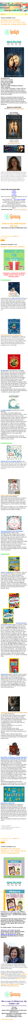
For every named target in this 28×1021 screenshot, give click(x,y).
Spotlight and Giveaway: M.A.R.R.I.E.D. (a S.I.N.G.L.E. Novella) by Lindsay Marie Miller (14, 22)
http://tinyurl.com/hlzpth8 (17, 108)
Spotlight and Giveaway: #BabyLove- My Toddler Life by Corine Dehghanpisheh (13, 851)
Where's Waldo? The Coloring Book (10, 495)
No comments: (4, 237)
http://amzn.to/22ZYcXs (14, 143)
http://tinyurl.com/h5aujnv (20, 209)
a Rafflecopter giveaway (7, 1019)
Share (2, 240)
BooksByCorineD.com (13, 985)
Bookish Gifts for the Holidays (13, 247)
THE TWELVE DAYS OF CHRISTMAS (11, 335)
